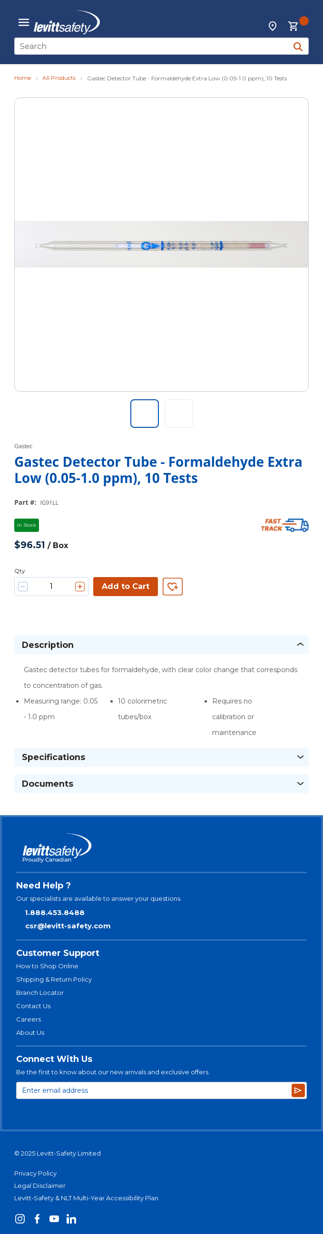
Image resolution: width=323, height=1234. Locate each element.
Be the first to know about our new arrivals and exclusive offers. (113, 1072)
